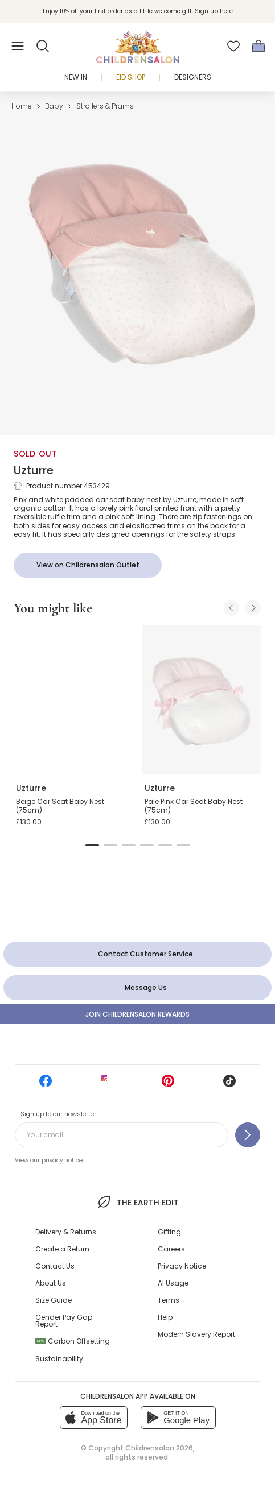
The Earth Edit (137, 1202)
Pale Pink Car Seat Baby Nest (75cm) (194, 806)
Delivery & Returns (65, 1232)
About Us (50, 1283)
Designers (192, 77)
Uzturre (34, 470)
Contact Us (55, 1266)
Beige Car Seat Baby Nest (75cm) (60, 806)
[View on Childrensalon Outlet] (88, 565)
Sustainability (59, 1358)
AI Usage (173, 1283)
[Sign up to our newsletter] (247, 1134)
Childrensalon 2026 (159, 1448)
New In (75, 77)
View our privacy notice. (49, 1160)
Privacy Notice (182, 1266)
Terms (168, 1300)
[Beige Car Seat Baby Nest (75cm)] (73, 699)
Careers (171, 1249)
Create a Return (62, 1249)
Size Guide (53, 1300)
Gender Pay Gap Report (63, 1320)
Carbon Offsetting (72, 1341)
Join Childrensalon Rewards (137, 1014)
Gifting (169, 1232)
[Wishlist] (233, 46)
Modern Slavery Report (196, 1334)
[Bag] (258, 46)
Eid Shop (130, 77)
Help (165, 1317)
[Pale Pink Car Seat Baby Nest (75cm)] (202, 699)
